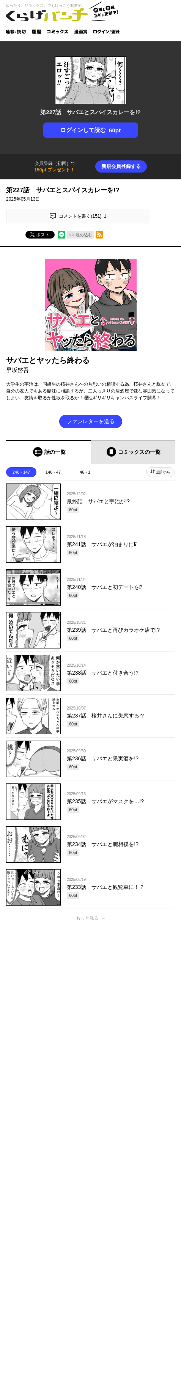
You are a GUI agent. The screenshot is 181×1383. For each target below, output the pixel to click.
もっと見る (87, 918)
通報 (164, 1166)
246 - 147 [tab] (21, 472)
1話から (163, 472)
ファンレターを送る (91, 421)
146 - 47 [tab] (53, 472)
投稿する (90, 1119)
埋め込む (84, 234)
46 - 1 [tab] (85, 472)
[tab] (48, 452)
